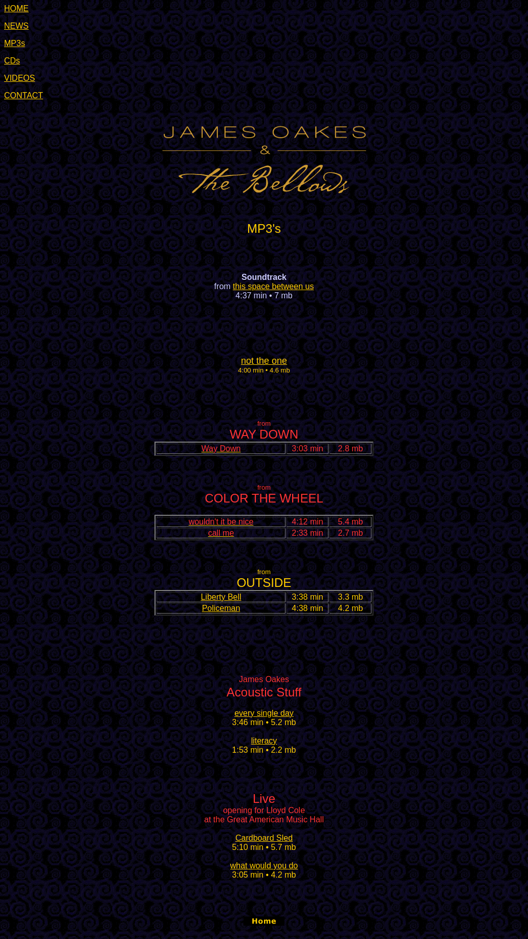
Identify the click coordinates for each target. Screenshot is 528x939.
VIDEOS (19, 78)
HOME (16, 8)
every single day (264, 713)
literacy (264, 740)
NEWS (16, 25)
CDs (12, 60)
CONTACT (23, 95)
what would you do (264, 865)
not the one (264, 361)
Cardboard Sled (264, 838)
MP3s (14, 43)
